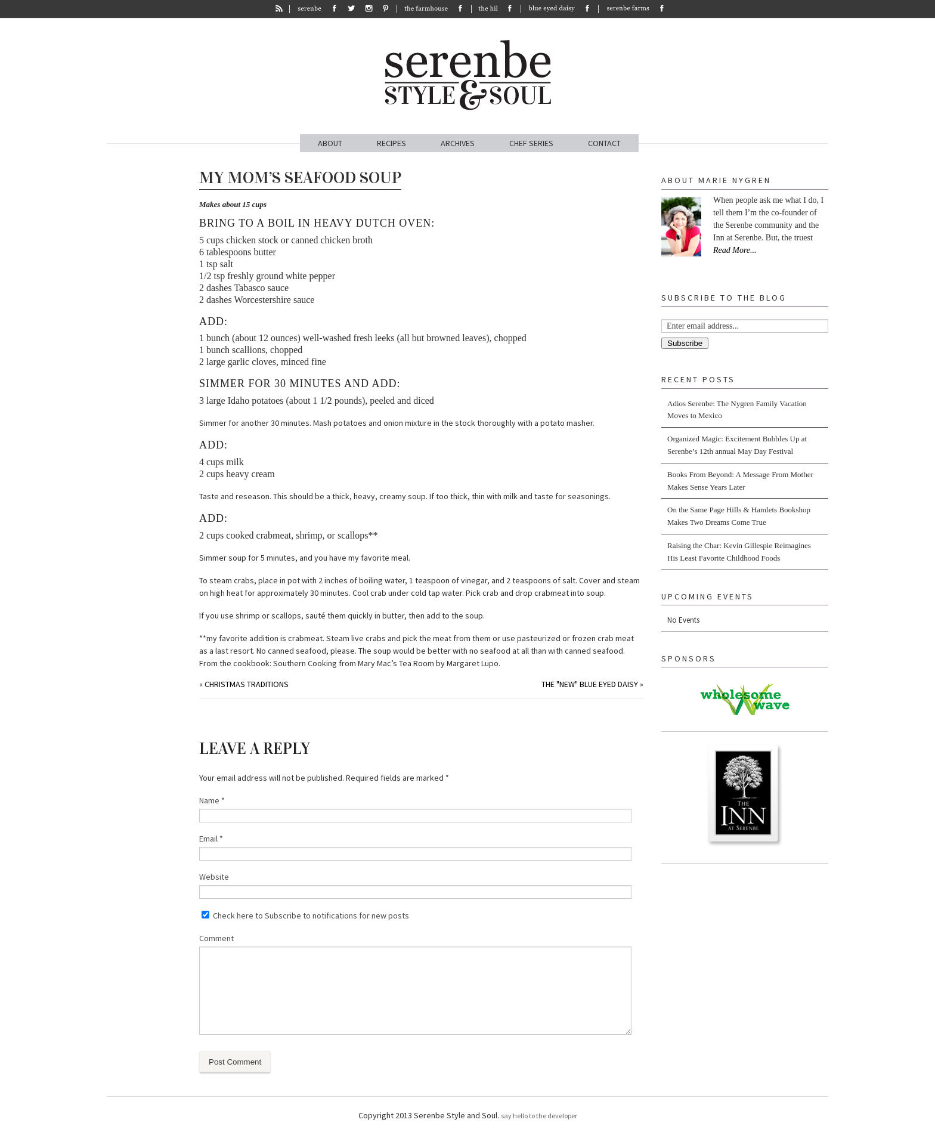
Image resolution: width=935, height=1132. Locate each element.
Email (211, 838)
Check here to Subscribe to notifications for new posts (305, 915)
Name (212, 800)
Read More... (735, 250)
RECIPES (391, 143)
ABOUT (330, 143)
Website (214, 876)
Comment (216, 938)
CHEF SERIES (531, 143)
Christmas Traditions (247, 684)
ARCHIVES (458, 143)
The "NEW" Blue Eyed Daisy (589, 684)
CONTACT (604, 143)
